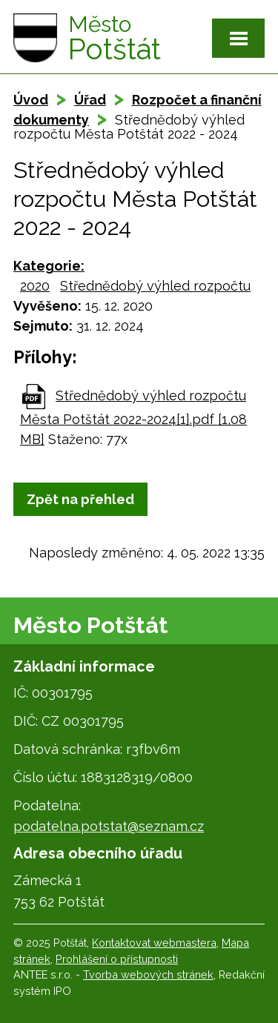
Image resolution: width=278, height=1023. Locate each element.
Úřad (90, 99)
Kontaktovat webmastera (154, 942)
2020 (35, 286)
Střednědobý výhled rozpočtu (155, 286)
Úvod (30, 99)
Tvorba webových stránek (148, 974)
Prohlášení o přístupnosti (117, 959)
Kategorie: (49, 266)
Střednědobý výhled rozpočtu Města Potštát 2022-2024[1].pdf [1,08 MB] (133, 417)
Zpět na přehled (80, 499)
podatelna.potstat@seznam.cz (108, 826)
